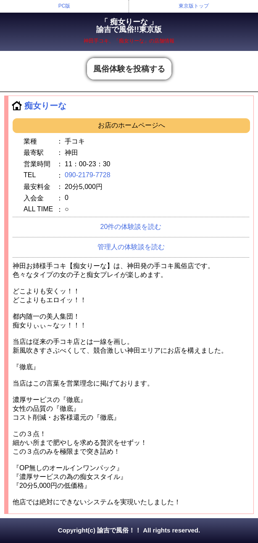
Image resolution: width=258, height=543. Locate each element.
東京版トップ (194, 6)
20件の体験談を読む (131, 226)
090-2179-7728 (88, 174)
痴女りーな (45, 105)
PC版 (64, 6)
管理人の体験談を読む (131, 246)
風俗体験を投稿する (129, 68)
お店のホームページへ (131, 125)
